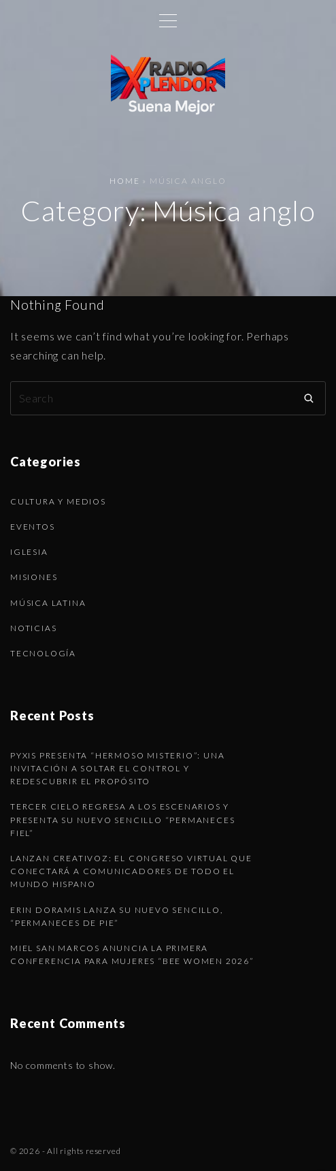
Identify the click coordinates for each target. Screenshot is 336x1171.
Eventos (32, 527)
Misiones (33, 577)
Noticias (33, 628)
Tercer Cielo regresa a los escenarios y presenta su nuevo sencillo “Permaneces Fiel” (122, 819)
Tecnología (43, 653)
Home (124, 181)
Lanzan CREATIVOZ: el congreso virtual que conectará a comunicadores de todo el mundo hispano (131, 871)
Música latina (48, 603)
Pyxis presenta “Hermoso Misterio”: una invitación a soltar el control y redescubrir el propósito (117, 768)
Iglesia (29, 552)
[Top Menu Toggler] (168, 20)
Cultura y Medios (58, 501)
